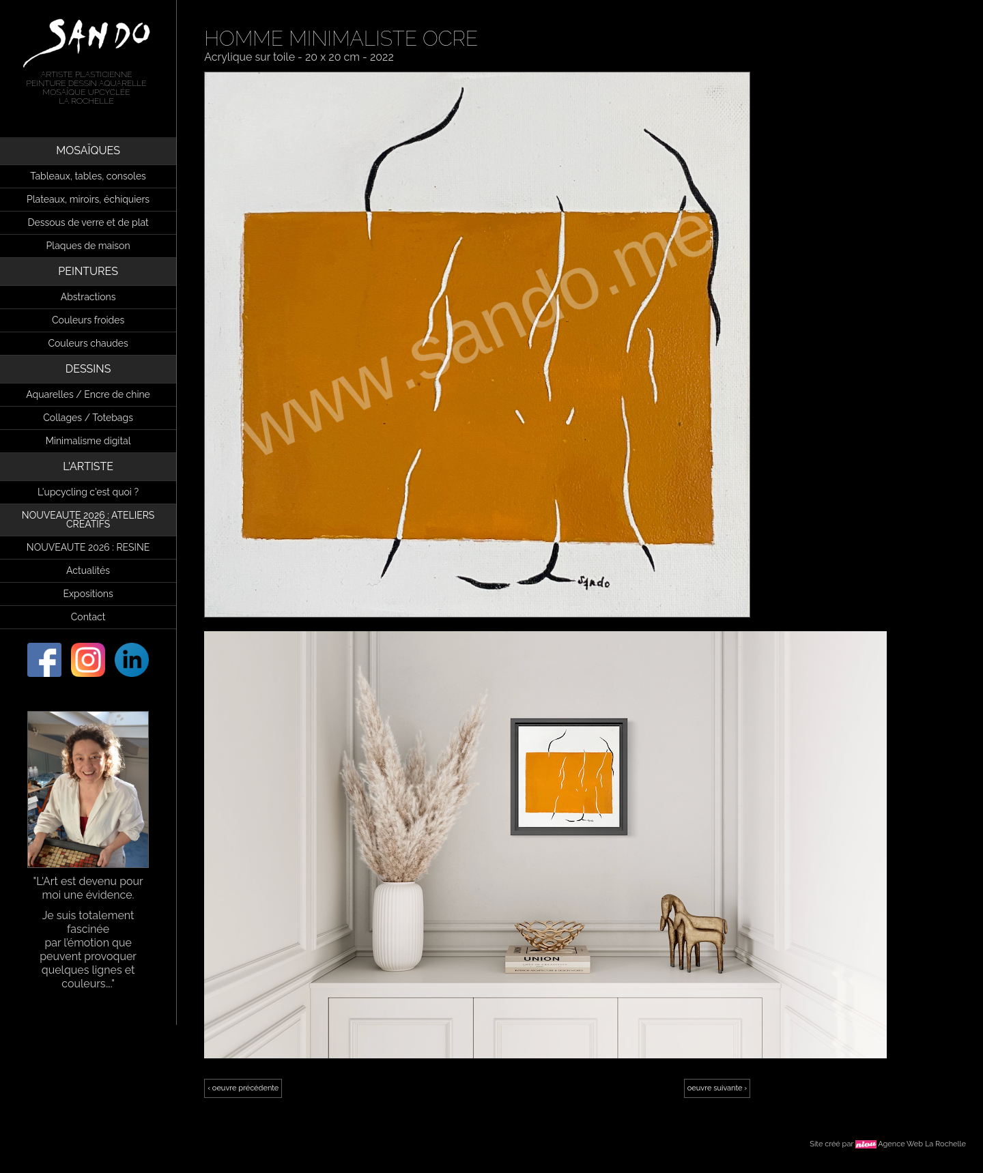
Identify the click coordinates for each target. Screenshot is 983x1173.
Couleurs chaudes (88, 343)
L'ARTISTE (88, 466)
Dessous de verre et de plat (87, 222)
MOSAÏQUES (88, 150)
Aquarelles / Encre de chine (88, 394)
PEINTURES (88, 271)
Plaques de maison (88, 245)
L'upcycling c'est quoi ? (88, 492)
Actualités (88, 570)
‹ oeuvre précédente (243, 1088)
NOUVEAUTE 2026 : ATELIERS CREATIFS (88, 520)
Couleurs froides (88, 320)
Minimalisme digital (88, 440)
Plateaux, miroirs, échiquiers (88, 199)
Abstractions (88, 296)
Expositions (88, 593)
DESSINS (88, 368)
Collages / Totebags (88, 417)
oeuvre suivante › (717, 1088)
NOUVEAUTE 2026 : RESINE (88, 547)
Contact (88, 616)
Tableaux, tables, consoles (88, 176)
